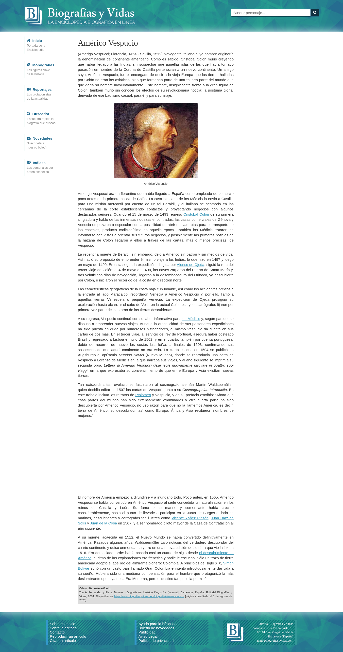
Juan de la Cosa (103, 523)
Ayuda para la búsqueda (158, 624)
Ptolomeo (143, 395)
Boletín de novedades (156, 628)
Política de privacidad (156, 640)
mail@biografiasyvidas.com (275, 640)
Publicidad (146, 632)
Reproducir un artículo (68, 636)
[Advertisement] (155, 456)
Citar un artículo (63, 640)
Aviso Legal (147, 636)
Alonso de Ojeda (191, 264)
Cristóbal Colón (196, 214)
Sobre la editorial (64, 628)
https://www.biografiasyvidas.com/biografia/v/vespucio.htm (149, 596)
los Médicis (191, 319)
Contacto (57, 632)
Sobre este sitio (62, 624)
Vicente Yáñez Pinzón (190, 518)
